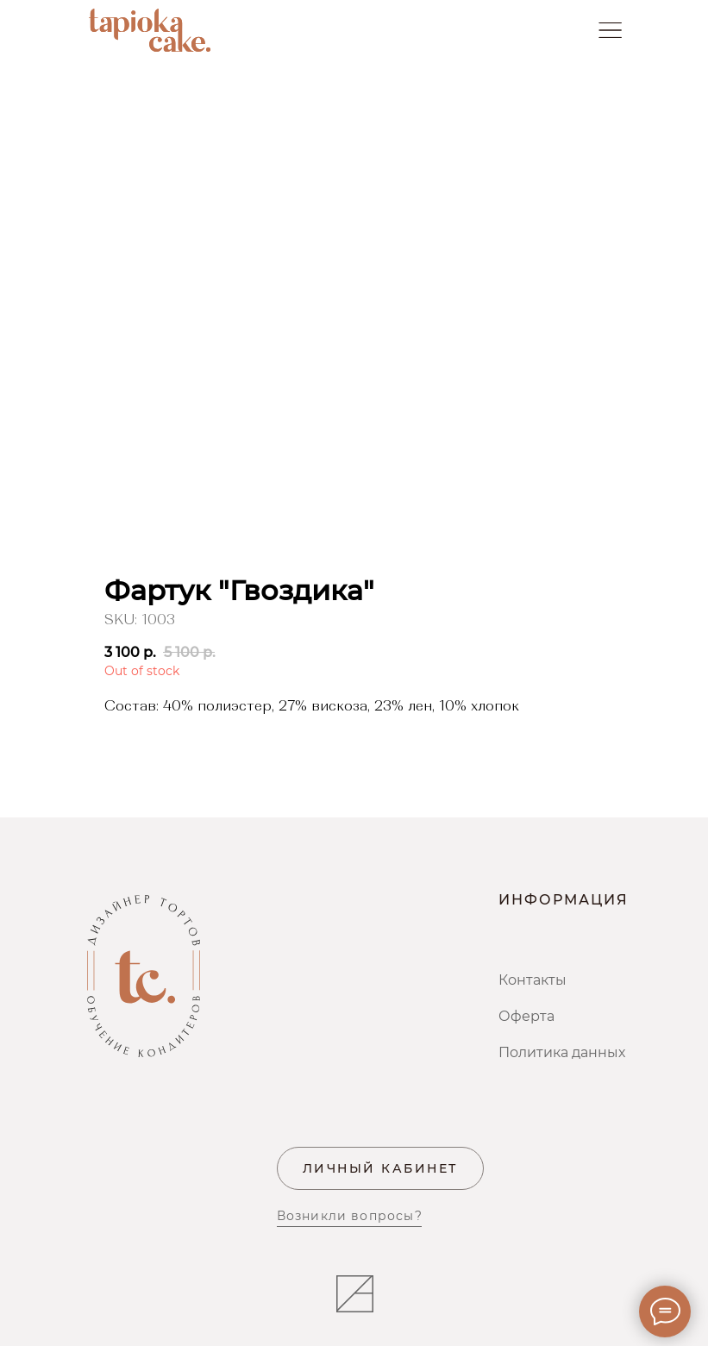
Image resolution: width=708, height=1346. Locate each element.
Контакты (532, 980)
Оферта (526, 1016)
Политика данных (561, 1052)
